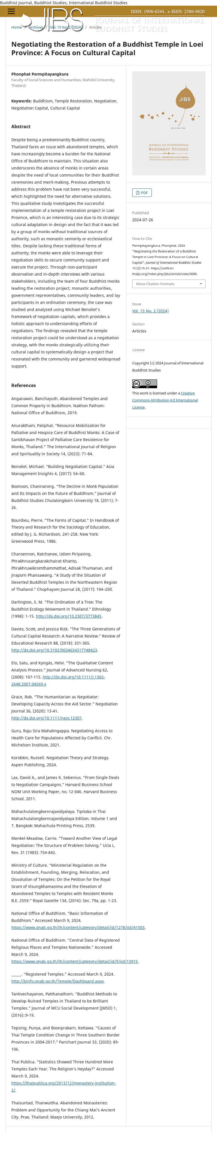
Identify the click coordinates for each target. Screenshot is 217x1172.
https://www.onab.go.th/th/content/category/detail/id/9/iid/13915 (74, 961)
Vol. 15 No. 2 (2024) (66, 27)
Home (16, 27)
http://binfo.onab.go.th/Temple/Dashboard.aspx (57, 981)
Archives (36, 27)
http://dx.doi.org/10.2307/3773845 (68, 616)
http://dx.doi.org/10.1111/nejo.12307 (46, 718)
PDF (144, 192)
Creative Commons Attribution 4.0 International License (165, 400)
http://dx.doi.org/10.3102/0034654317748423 (54, 650)
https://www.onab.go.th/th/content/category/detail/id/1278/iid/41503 (78, 927)
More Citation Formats (155, 283)
